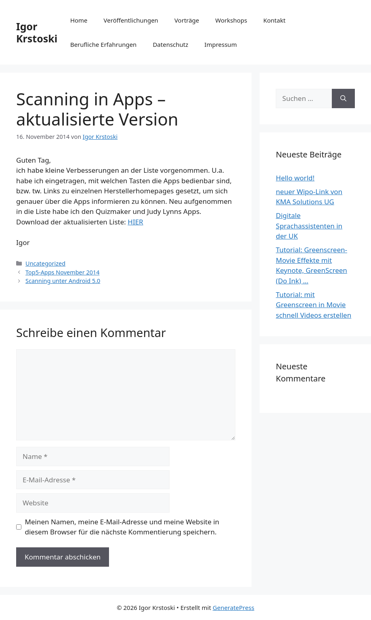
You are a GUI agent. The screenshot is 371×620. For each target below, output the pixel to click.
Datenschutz (170, 44)
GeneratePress (233, 607)
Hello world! (295, 177)
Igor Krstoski (36, 32)
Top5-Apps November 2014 (62, 272)
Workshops (231, 20)
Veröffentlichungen (131, 20)
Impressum (220, 44)
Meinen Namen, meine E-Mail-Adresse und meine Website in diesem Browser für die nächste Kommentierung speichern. (122, 527)
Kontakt (274, 20)
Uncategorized (45, 263)
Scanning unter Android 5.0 (62, 281)
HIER (135, 221)
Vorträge (186, 20)
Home (79, 20)
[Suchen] (343, 98)
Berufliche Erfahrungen (103, 44)
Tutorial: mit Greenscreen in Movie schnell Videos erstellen (313, 305)
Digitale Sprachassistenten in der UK (309, 226)
